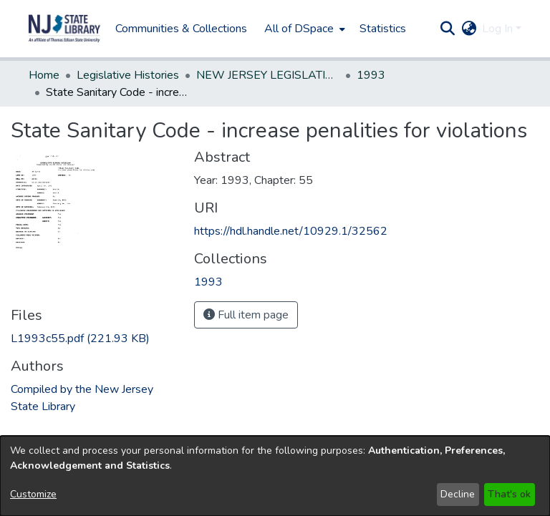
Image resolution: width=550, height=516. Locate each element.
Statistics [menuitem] (383, 28)
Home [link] (44, 75)
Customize (33, 494)
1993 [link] (371, 75)
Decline (457, 494)
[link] (80, 338)
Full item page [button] (246, 315)
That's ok (509, 494)
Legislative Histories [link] (128, 75)
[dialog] (275, 476)
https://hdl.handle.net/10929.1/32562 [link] (290, 231)
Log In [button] (499, 28)
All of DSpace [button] (299, 28)
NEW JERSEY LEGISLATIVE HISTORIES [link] (267, 75)
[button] (64, 28)
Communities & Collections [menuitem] (181, 28)
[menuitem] (303, 28)
